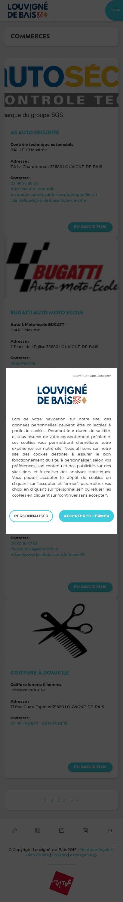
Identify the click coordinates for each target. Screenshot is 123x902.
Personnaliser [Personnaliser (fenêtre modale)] (31, 516)
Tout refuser (92, 376)
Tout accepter (86, 516)
